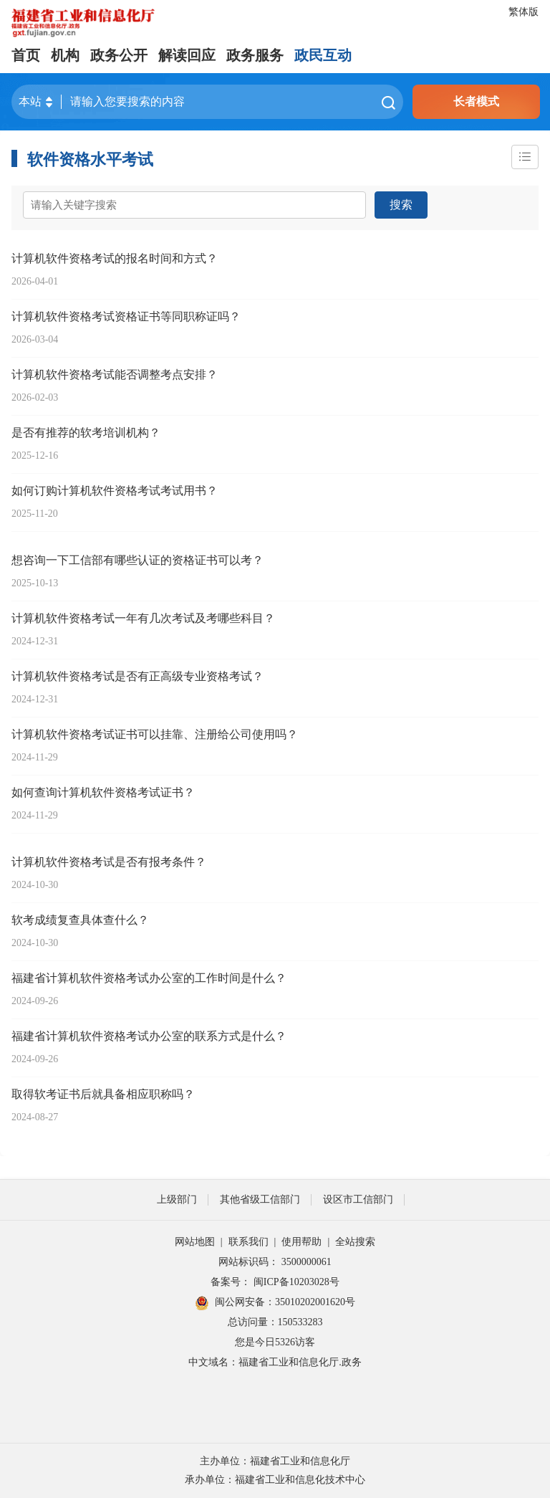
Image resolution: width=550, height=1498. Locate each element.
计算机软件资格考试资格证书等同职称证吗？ (126, 316)
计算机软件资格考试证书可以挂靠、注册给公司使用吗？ (154, 734)
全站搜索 (355, 1241)
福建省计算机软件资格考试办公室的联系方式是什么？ (148, 1036)
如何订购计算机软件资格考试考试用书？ (114, 491)
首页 (25, 55)
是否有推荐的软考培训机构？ (85, 432)
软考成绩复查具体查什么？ (80, 920)
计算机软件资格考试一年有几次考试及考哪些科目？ (143, 618)
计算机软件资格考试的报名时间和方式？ (114, 258)
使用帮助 (301, 1241)
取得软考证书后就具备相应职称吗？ (103, 1094)
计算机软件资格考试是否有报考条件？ (108, 862)
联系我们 (248, 1241)
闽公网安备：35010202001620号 (275, 1303)
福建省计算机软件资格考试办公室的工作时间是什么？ (148, 978)
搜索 (401, 205)
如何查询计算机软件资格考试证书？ (103, 792)
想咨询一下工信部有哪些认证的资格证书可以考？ (137, 560)
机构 (65, 55)
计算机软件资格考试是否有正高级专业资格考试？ (137, 676)
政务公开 (119, 55)
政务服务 (255, 55)
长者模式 (476, 101)
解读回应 (187, 55)
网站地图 (195, 1241)
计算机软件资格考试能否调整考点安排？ (114, 374)
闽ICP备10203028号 (296, 1282)
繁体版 (523, 11)
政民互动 (323, 55)
